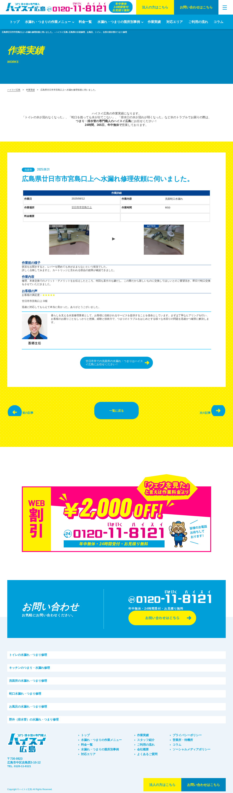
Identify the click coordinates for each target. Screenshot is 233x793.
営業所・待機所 (183, 737)
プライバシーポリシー (187, 732)
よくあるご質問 (147, 751)
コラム (218, 22)
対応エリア (174, 22)
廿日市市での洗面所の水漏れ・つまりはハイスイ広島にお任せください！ (113, 363)
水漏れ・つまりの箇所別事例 (118, 22)
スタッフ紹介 (146, 737)
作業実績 (154, 22)
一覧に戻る (116, 409)
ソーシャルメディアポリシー (191, 747)
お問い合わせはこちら (196, 7)
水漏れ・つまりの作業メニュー (48, 22)
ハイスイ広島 (13, 90)
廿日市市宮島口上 (82, 207)
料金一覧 (85, 22)
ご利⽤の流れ (198, 22)
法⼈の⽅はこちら (155, 7)
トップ (14, 22)
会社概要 (143, 747)
